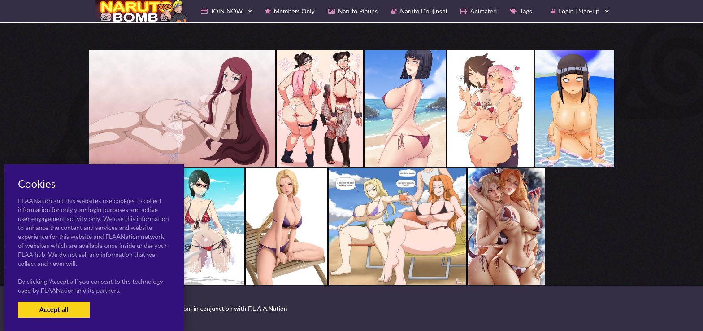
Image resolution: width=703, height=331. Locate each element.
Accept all (53, 309)
